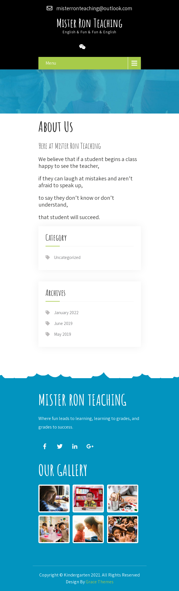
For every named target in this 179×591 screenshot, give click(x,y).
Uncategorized (67, 257)
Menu (51, 63)
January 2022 (66, 312)
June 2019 (63, 323)
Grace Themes (100, 582)
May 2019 (62, 334)
